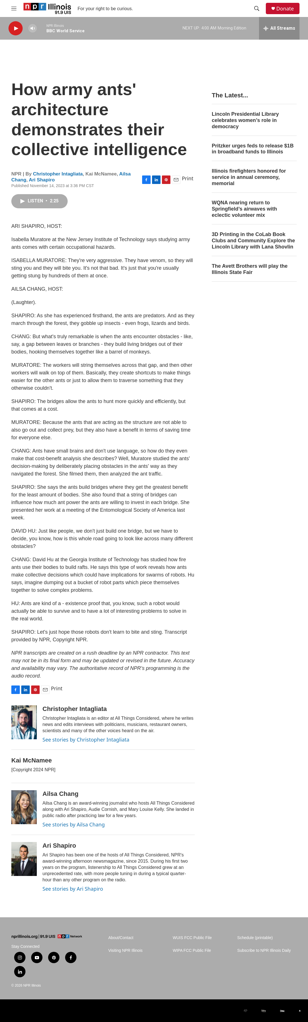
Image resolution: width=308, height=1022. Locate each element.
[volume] (32, 28)
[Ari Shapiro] (24, 859)
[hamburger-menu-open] (13, 8)
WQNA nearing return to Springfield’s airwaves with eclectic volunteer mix (244, 209)
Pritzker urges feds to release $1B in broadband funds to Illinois (253, 149)
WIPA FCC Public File (192, 950)
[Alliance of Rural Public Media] (165, 1011)
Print (187, 178)
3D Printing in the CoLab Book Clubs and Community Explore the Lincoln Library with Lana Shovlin (253, 241)
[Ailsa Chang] (24, 807)
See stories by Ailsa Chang (73, 824)
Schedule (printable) (255, 938)
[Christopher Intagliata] (24, 722)
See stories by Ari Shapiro (72, 888)
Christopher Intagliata (58, 174)
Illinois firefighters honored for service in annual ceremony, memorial (249, 177)
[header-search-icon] (256, 8)
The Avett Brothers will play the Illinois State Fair (250, 269)
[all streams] (279, 28)
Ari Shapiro (42, 180)
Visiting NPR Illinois (125, 950)
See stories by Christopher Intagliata (85, 739)
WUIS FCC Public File (192, 938)
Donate (285, 9)
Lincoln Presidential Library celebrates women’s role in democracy (245, 120)
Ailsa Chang (60, 793)
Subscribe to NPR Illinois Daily (264, 950)
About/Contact (120, 938)
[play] (15, 28)
